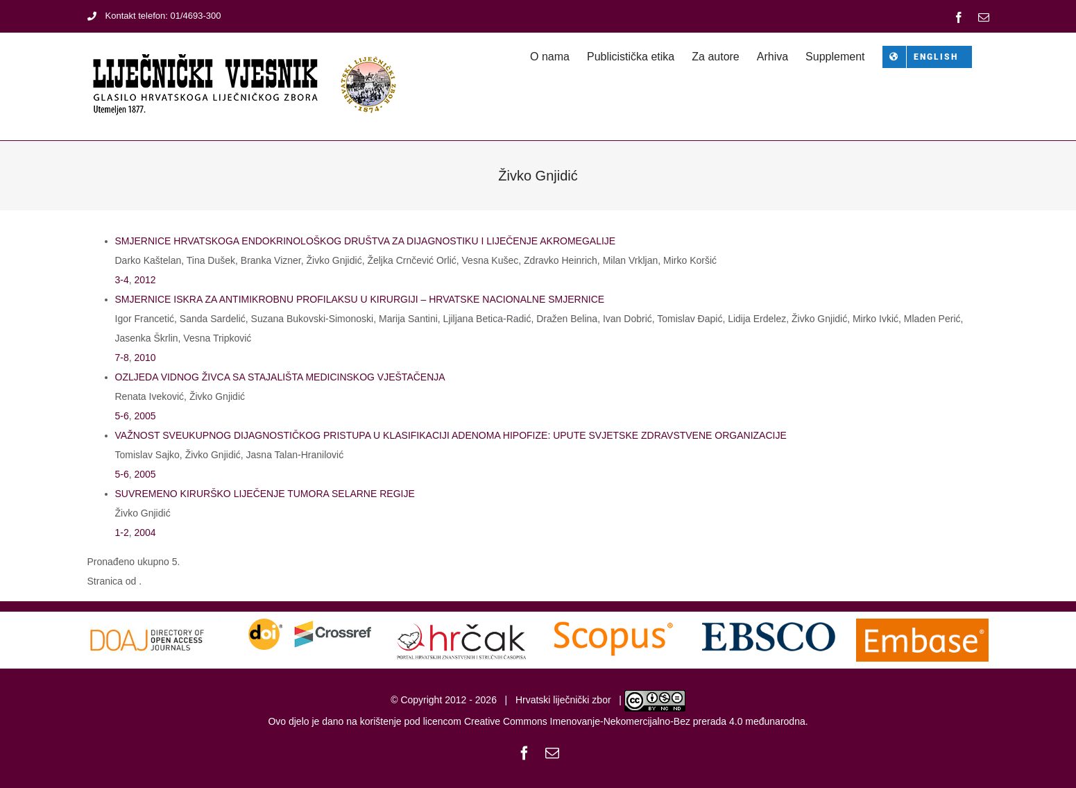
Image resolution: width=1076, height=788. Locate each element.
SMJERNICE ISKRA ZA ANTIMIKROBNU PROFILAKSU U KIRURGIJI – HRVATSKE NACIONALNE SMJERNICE (360, 299)
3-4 (122, 279)
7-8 (122, 357)
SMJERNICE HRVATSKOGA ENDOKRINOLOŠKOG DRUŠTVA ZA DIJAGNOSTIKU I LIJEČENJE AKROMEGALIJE (365, 240)
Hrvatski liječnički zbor (563, 699)
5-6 (122, 415)
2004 (145, 532)
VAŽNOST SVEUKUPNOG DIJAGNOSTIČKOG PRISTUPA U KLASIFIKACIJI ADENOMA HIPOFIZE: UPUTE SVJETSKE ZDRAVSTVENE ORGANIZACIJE (451, 435)
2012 (145, 279)
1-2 (122, 532)
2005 (145, 415)
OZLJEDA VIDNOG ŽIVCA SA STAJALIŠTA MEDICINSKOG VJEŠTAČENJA (280, 377)
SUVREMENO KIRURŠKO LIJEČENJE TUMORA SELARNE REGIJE (265, 493)
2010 (145, 357)
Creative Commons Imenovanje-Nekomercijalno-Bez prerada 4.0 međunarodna (634, 721)
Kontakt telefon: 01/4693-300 (154, 15)
